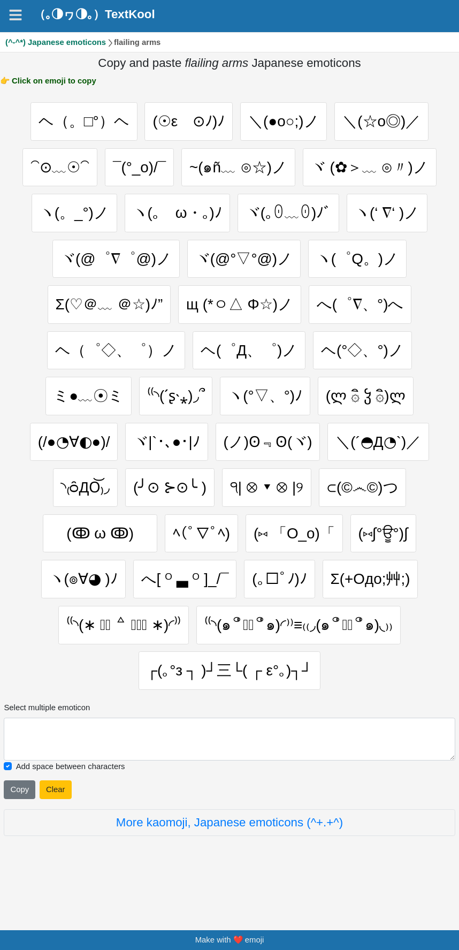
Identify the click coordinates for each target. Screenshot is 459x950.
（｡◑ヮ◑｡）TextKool (94, 14)
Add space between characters (70, 805)
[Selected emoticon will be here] (229, 777)
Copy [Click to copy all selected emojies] (20, 828)
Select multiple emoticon (47, 746)
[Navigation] (15, 14)
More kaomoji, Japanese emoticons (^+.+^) (229, 861)
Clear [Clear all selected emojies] (55, 828)
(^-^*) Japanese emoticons (55, 42)
